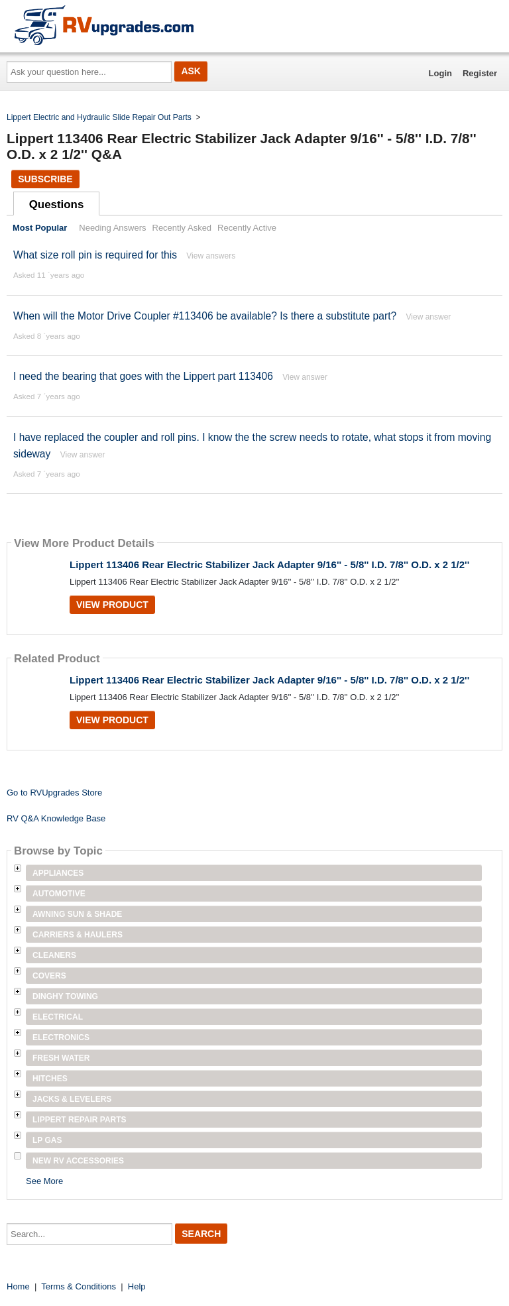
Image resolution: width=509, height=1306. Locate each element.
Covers (49, 975)
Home (18, 1286)
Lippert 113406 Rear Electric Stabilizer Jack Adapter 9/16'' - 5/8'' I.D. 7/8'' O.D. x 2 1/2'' (269, 564)
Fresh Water (60, 1058)
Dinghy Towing (65, 996)
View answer (428, 317)
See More (44, 1181)
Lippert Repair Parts (79, 1119)
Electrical (57, 1017)
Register (480, 73)
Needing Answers (112, 228)
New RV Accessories (78, 1160)
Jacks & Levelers (71, 1099)
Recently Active (246, 228)
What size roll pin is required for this (95, 255)
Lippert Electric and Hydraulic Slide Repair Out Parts (99, 117)
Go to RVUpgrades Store (54, 793)
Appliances (58, 873)
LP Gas (47, 1140)
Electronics (60, 1037)
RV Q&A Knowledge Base (56, 818)
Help (137, 1286)
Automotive (58, 893)
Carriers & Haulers (77, 934)
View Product (112, 604)
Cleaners (54, 955)
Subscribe (45, 179)
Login (440, 73)
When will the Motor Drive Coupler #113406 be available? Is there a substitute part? (204, 316)
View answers (210, 256)
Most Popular (40, 228)
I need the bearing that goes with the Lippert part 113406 (143, 376)
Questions (56, 204)
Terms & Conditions (78, 1286)
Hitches (50, 1078)
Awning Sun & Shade (77, 914)
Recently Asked (182, 228)
